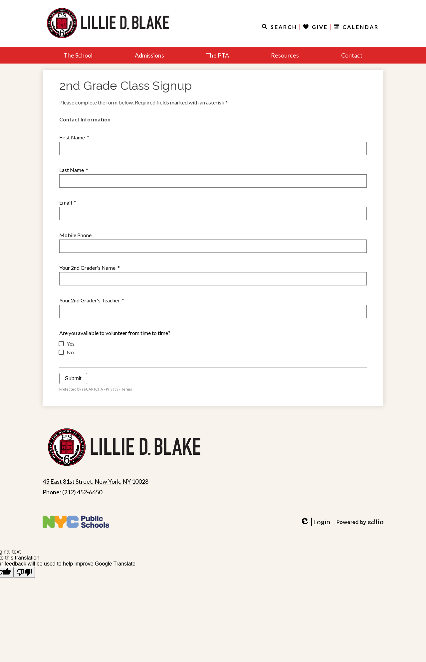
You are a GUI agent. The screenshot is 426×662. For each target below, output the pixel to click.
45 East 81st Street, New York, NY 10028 (95, 481)
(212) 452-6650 (82, 492)
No (70, 352)
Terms (126, 389)
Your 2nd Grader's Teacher (91, 300)
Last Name (73, 170)
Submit (73, 378)
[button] (78, 55)
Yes (71, 343)
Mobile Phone (75, 235)
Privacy (112, 389)
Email (67, 202)
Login (315, 522)
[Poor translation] (24, 572)
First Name (74, 137)
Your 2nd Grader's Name (89, 267)
